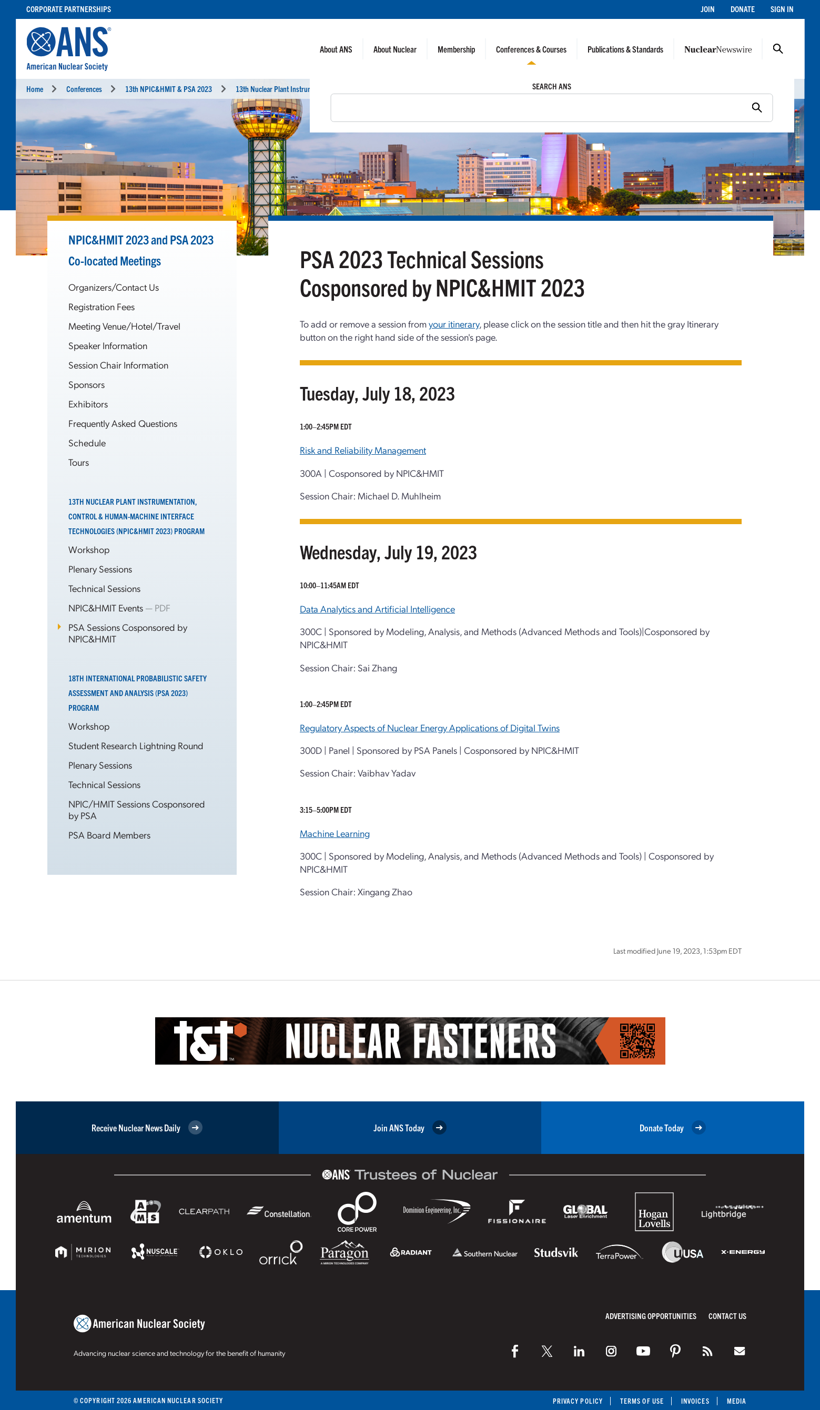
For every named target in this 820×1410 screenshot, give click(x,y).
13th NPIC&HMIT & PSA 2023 (168, 89)
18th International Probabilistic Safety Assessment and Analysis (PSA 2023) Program (137, 692)
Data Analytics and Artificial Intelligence (377, 608)
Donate (743, 9)
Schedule (87, 442)
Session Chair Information (118, 365)
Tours (78, 462)
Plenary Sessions (100, 569)
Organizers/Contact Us (113, 287)
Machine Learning (335, 833)
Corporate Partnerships (68, 9)
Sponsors (86, 384)
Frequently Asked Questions (122, 423)
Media (736, 1400)
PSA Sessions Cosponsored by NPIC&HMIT (127, 633)
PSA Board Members (109, 835)
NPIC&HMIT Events (106, 607)
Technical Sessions (104, 588)
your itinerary (454, 324)
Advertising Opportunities (650, 1316)
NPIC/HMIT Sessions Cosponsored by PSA (136, 809)
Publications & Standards (625, 49)
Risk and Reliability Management (363, 450)
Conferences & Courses (531, 49)
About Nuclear (395, 49)
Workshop (88, 549)
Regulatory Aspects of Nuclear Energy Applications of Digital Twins (430, 727)
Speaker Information (107, 345)
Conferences (84, 89)
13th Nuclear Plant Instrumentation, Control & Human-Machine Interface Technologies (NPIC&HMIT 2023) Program (136, 516)
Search (778, 49)
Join (708, 9)
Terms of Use (642, 1400)
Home (34, 89)
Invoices (695, 1400)
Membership (456, 49)
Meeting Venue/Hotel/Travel (124, 326)
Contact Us (727, 1316)
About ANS (336, 49)
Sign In (782, 9)
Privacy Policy (578, 1400)
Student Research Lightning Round (136, 745)
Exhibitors (88, 403)
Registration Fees (101, 306)
